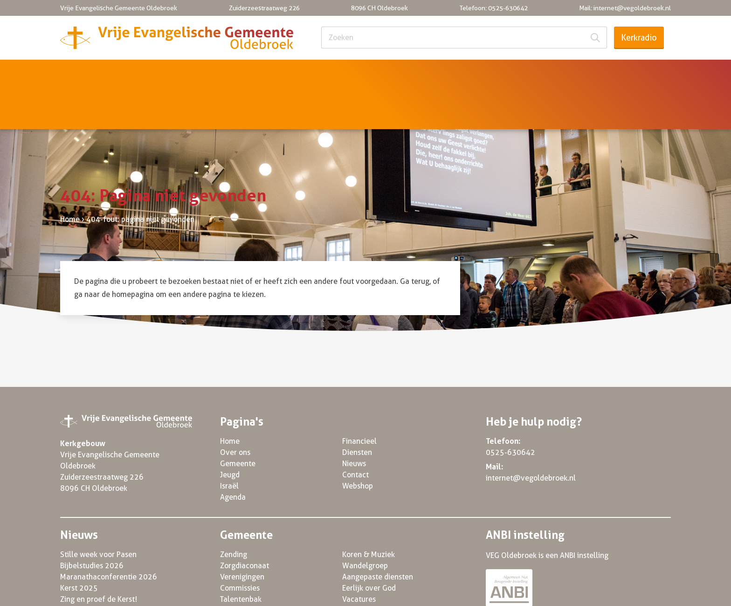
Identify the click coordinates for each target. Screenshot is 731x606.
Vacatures (359, 556)
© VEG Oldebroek (89, 593)
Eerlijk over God (369, 545)
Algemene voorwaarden (508, 593)
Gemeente (209, 73)
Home (78, 73)
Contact (649, 73)
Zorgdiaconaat (244, 522)
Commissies (240, 545)
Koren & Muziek (368, 511)
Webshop (357, 443)
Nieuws (587, 73)
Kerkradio (639, 37)
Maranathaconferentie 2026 (108, 534)
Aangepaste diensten (377, 534)
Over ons (139, 73)
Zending (233, 511)
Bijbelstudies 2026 (92, 522)
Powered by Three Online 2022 (618, 593)
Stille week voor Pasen (98, 511)
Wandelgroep (365, 522)
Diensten (522, 73)
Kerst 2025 (79, 545)
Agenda (385, 73)
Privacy (439, 593)
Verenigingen (242, 534)
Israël (327, 73)
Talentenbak (241, 556)
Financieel (452, 73)
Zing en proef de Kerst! (98, 556)
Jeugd (273, 73)
